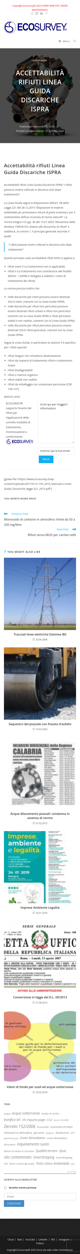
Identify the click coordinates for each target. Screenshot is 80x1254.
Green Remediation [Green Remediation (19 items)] (32, 1138)
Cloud (11, 1239)
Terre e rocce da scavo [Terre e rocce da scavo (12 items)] (21, 1163)
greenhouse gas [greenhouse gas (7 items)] (11, 1138)
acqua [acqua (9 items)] (7, 1113)
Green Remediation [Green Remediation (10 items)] (57, 1138)
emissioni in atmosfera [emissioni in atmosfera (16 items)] (18, 1132)
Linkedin (42, 1239)
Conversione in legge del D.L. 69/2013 (40, 997)
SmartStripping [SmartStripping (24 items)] (43, 1157)
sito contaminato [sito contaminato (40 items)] (17, 1157)
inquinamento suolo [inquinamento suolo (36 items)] (33, 1144)
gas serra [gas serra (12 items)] (39, 1132)
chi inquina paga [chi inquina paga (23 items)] (33, 1119)
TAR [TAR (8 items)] (6, 1163)
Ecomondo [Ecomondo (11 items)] (43, 1127)
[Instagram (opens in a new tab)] (32, 13)
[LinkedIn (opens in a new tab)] (36, 13)
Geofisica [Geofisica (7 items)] (50, 1132)
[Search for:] (73, 41)
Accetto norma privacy (23, 1187)
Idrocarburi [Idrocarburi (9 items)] (9, 1144)
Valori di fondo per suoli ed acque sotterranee (40, 1087)
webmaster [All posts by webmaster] (40, 60)
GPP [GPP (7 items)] (72, 1132)
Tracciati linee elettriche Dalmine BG (40, 634)
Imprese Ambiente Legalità (40, 907)
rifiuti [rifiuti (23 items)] (62, 1151)
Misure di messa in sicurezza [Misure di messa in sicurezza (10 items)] (19, 1151)
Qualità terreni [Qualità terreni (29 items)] (46, 1150)
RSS (53, 1239)
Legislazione (36, 131)
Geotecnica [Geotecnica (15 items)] (62, 1132)
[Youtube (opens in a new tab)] (41, 13)
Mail (19, 1239)
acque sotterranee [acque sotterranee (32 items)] (26, 1113)
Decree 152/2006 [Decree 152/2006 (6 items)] (61, 1120)
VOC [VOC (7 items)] (73, 1163)
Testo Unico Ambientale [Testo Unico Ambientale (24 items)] (52, 1163)
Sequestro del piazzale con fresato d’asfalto (40, 724)
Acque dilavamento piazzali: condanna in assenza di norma (39, 816)
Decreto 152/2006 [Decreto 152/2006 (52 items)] (19, 1126)
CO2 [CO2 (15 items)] (49, 1120)
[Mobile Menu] (65, 41)
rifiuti (32, 498)
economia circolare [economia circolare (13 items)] (61, 1127)
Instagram (64, 1239)
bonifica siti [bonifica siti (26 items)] (12, 1119)
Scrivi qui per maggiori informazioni (56, 422)
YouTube (30, 1239)
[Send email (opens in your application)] (46, 13)
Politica (40, 1243)
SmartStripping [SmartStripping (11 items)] (64, 1157)
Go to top (71, 1172)
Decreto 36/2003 (19, 498)
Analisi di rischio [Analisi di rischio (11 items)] (50, 1113)
